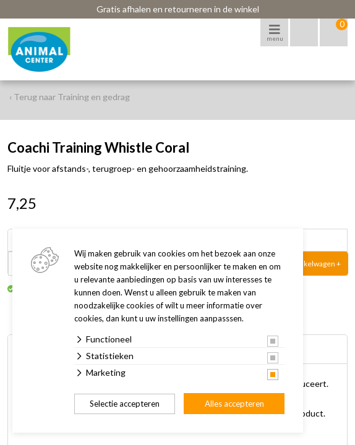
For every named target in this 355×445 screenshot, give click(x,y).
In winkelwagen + (312, 263)
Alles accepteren (234, 404)
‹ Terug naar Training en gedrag (69, 96)
